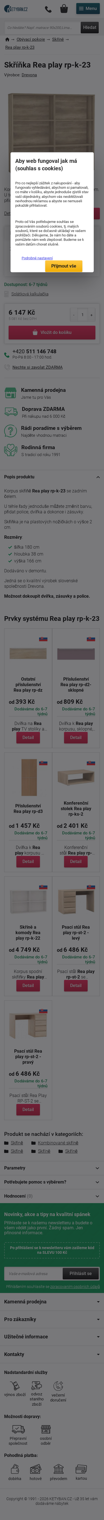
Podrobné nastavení (37, 258)
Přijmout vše (63, 266)
